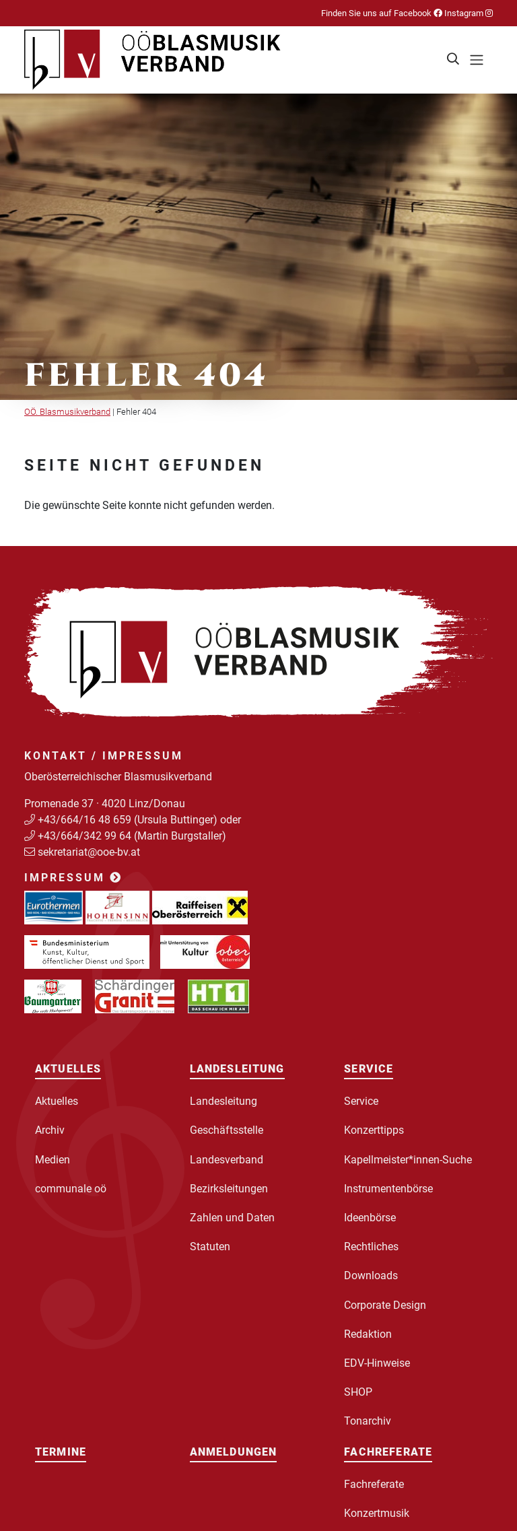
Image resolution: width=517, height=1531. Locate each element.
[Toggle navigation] (476, 60)
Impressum (73, 877)
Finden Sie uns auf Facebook (381, 13)
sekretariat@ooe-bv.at (90, 852)
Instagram (467, 13)
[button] (453, 60)
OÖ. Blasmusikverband (67, 412)
